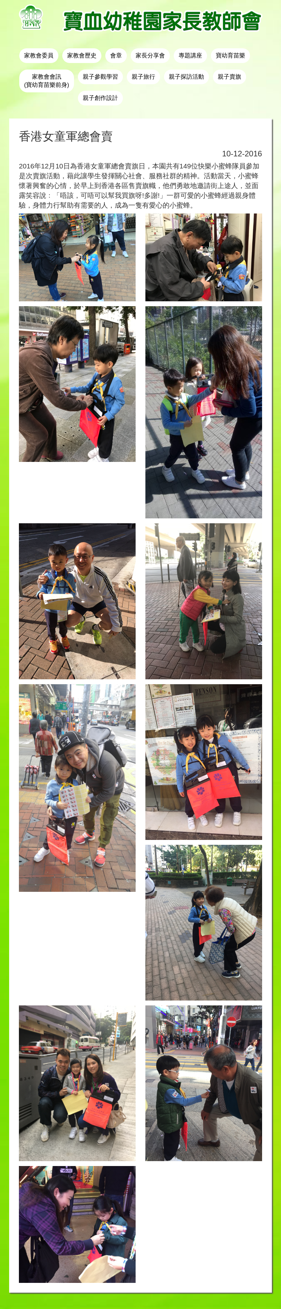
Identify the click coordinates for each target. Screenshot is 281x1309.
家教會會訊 (46, 80)
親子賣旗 (229, 76)
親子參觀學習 (100, 76)
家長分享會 (150, 55)
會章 (116, 55)
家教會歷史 (81, 55)
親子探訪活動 (186, 76)
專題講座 (190, 55)
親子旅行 (143, 76)
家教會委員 (38, 55)
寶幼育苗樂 (230, 55)
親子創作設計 (100, 98)
